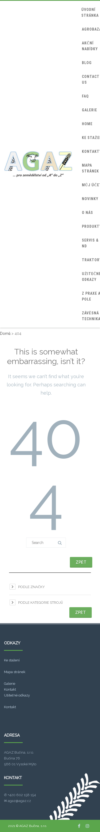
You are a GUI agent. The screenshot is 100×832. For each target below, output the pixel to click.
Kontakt (10, 689)
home (87, 124)
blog (87, 63)
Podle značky (31, 587)
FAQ (85, 96)
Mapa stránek (14, 672)
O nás (87, 212)
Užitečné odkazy (17, 695)
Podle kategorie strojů (40, 603)
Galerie (9, 684)
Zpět (81, 562)
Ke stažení (12, 660)
